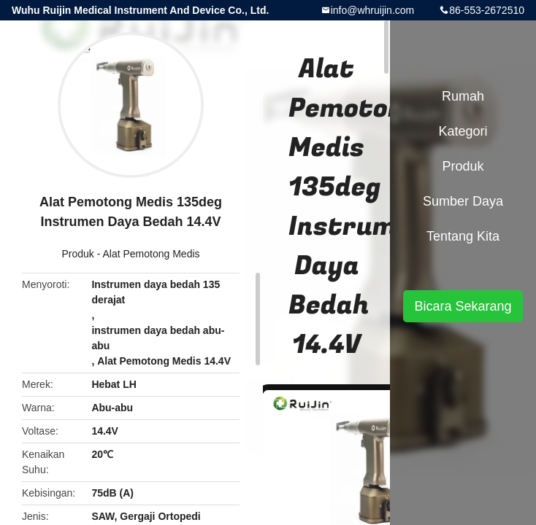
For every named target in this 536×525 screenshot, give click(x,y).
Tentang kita (462, 236)
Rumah (463, 96)
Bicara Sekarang (462, 306)
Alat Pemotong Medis (150, 254)
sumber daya (463, 201)
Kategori (462, 131)
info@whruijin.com (373, 10)
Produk (77, 254)
